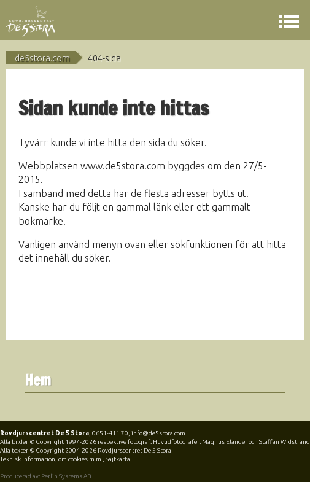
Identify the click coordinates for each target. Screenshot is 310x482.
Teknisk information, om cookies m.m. (51, 459)
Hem (38, 380)
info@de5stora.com (158, 433)
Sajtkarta (118, 459)
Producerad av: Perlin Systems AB (45, 476)
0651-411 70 (110, 433)
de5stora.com (42, 58)
